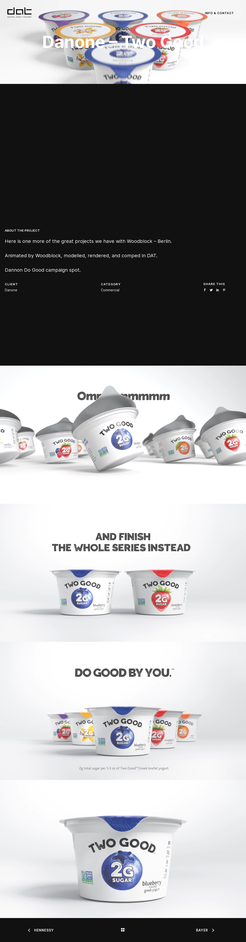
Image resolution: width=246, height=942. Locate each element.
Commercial (110, 290)
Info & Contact (219, 13)
